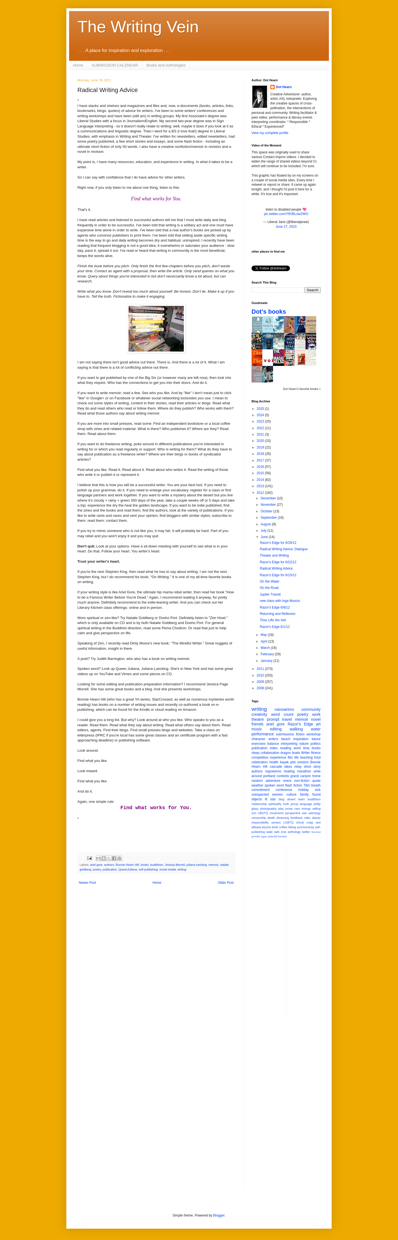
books (145, 864)
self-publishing (148, 869)
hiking (292, 827)
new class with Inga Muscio (280, 601)
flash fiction (293, 785)
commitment (260, 790)
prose (289, 808)
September (269, 518)
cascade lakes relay (286, 767)
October (267, 511)
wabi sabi (272, 831)
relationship (259, 804)
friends (257, 724)
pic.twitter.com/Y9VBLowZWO (286, 214)
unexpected (260, 794)
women (277, 794)
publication (110, 869)
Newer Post (87, 883)
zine (283, 831)
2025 (261, 409)
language (306, 804)
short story (312, 767)
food (317, 757)
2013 (261, 486)
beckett (282, 836)
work (316, 714)
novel (316, 719)
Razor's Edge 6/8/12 (275, 607)
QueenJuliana (128, 869)
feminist (316, 831)
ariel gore (96, 864)
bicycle (266, 827)
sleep (256, 753)
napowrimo (273, 771)
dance (316, 739)
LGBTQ (288, 822)
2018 (261, 454)
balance (273, 744)
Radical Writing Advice (276, 568)
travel (287, 719)
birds (275, 827)
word (297, 748)
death (271, 817)
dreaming (282, 817)
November (269, 505)
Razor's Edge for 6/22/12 (278, 562)
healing (289, 771)
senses (276, 822)
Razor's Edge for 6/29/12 (278, 543)
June (265, 537)
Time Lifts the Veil (273, 620)
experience (278, 757)
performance (263, 734)
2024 (261, 415)
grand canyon (300, 776)
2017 (261, 460)
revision (302, 762)
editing (276, 729)
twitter (306, 831)
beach (285, 739)
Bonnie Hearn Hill (127, 864)
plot (292, 762)
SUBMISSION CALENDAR (114, 65)
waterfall (272, 836)
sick (318, 790)
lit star (270, 799)
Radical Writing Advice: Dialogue (284, 549)
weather (257, 785)
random (257, 781)
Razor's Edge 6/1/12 (275, 627)
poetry (97, 869)
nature (304, 744)
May (264, 635)
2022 (261, 428)
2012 (261, 493)
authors (109, 864)
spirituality (275, 804)
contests (283, 776)
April (264, 641)
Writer (305, 753)
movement (276, 813)
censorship (259, 817)
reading (285, 748)
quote (316, 781)
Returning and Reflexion (277, 614)
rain (304, 813)
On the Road (269, 588)
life (296, 757)
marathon (304, 771)
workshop (314, 734)
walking (296, 729)
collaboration (270, 753)
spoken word (274, 785)
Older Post (226, 883)
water (316, 729)
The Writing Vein (138, 26)
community (311, 709)
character (258, 739)
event (287, 781)
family (304, 794)
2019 (261, 447)
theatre (258, 719)
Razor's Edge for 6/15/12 (278, 575)
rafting (316, 808)
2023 (261, 421)
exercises (259, 744)
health (274, 762)
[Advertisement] (312, 930)
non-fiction (301, 781)
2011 (261, 669)
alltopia (256, 827)
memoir (213, 864)
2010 (261, 675)
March (266, 648)
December (269, 498)
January (267, 661)
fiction (300, 734)
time (306, 748)
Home (78, 65)
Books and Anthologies (165, 65)
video (274, 748)
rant (318, 822)
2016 (261, 467)
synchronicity (305, 827)
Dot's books (269, 311)
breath (316, 785)
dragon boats (290, 753)
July (264, 531)
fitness (316, 753)
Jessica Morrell (175, 864)
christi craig (304, 822)
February (268, 654)
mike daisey (312, 817)
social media (167, 869)
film (290, 757)
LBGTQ (263, 813)
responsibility (260, 822)
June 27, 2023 (286, 227)
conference (284, 790)
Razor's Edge (300, 724)
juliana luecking (197, 864)
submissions (285, 734)
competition (260, 757)
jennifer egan (259, 836)
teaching (306, 757)
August (266, 524)
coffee (283, 827)
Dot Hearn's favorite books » (302, 388)
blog (281, 799)
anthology (294, 831)
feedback (296, 817)
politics (315, 744)
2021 (261, 434)
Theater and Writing (274, 555)
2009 (261, 682)
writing (182, 869)
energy (306, 808)
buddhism (156, 864)
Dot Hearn (284, 87)
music (257, 729)
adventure (273, 781)
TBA (306, 785)
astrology (314, 813)
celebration (260, 762)
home (316, 776)
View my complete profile (270, 133)
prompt (273, 719)
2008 (261, 688)
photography (268, 808)
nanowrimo (284, 709)
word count (282, 714)
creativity (259, 714)
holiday (303, 790)
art (318, 724)
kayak (284, 762)
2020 (261, 441)
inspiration (300, 739)
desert (291, 799)
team (301, 799)
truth (286, 804)
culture (292, 794)
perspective (292, 813)
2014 (261, 480)
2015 (261, 473)
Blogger (218, 1215)
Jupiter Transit (270, 594)
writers (273, 739)
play (281, 808)
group (294, 804)
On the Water (269, 581)
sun (254, 813)
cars (297, 808)
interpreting (289, 744)
